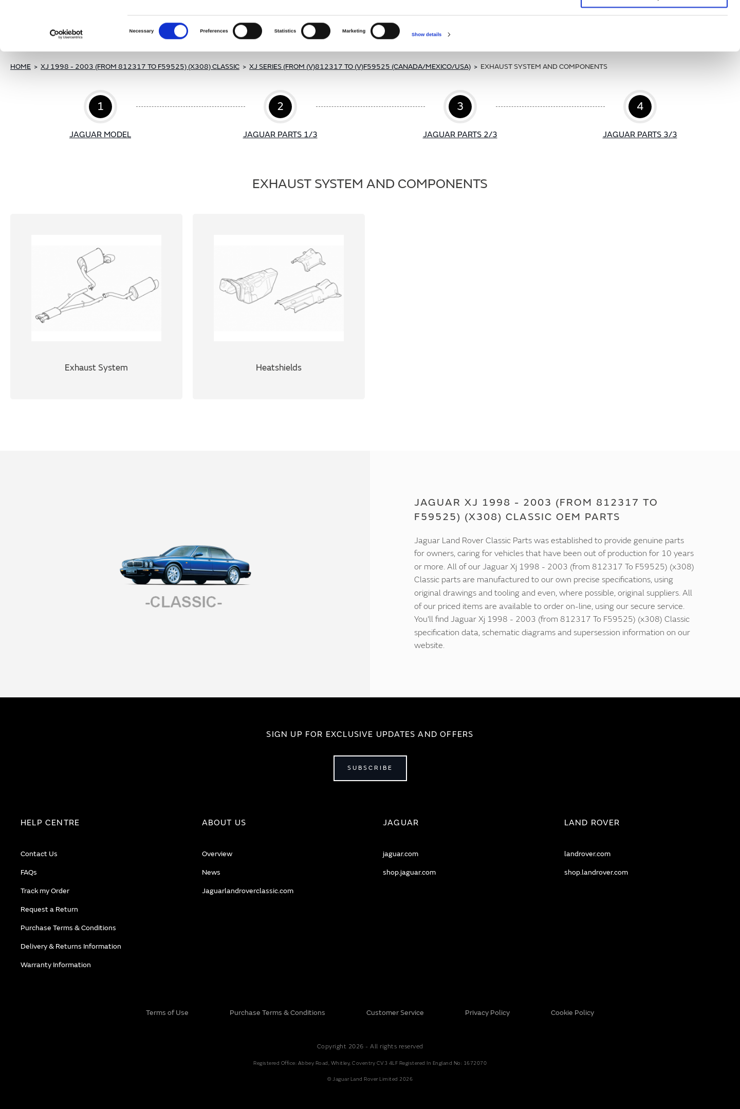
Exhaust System (96, 306)
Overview (217, 853)
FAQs (29, 872)
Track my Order (45, 890)
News (211, 872)
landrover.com (587, 853)
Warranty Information (56, 964)
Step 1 (100, 115)
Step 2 (280, 115)
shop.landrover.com (596, 872)
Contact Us (39, 853)
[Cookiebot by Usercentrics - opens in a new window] (67, 81)
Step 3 (460, 115)
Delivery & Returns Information (71, 946)
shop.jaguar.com (409, 872)
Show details (426, 81)
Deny (654, 44)
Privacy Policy (487, 1012)
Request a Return (49, 909)
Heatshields (278, 306)
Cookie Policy (572, 1012)
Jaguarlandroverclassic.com (247, 890)
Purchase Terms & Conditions (68, 927)
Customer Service (395, 1012)
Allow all (654, 22)
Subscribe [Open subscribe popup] (370, 768)
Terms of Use (167, 1012)
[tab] (98, 823)
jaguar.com (400, 853)
